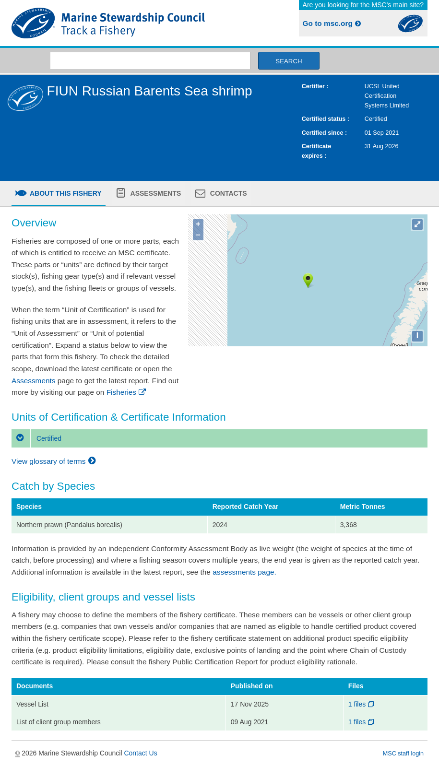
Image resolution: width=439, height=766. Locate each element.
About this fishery (65, 193)
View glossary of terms (55, 461)
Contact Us (140, 753)
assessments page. (244, 572)
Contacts (227, 193)
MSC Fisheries (114, 23)
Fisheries (127, 392)
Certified (36, 438)
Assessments (155, 193)
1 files (362, 704)
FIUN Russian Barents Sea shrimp (149, 90)
